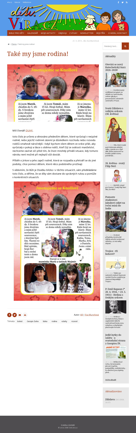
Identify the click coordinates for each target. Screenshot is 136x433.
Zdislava (110, 399)
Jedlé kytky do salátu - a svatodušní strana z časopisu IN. (115, 339)
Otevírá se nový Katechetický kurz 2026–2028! (115, 67)
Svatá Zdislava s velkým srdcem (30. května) (114, 111)
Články (14, 44)
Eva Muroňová (93, 41)
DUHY (29, 130)
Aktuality (110, 56)
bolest (20, 321)
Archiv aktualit (110, 379)
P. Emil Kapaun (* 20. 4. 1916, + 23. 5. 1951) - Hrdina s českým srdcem (115, 293)
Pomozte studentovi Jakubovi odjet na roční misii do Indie (115, 202)
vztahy (64, 321)
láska (45, 321)
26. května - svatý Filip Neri (115, 165)
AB (84, 41)
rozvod (74, 321)
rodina (54, 321)
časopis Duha (32, 321)
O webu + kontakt (68, 425)
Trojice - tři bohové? (111, 252)
